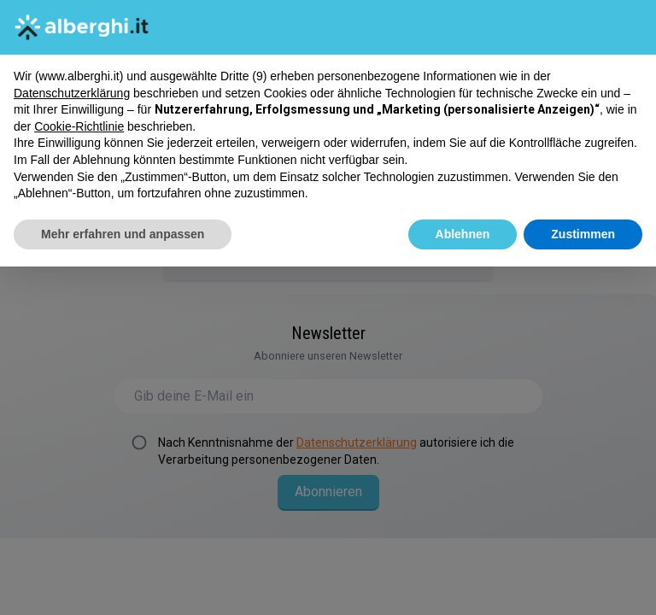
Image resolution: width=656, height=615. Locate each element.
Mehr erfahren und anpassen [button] (122, 234)
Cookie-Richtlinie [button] (79, 126)
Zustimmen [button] (583, 234)
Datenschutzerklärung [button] (72, 92)
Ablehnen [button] (463, 234)
